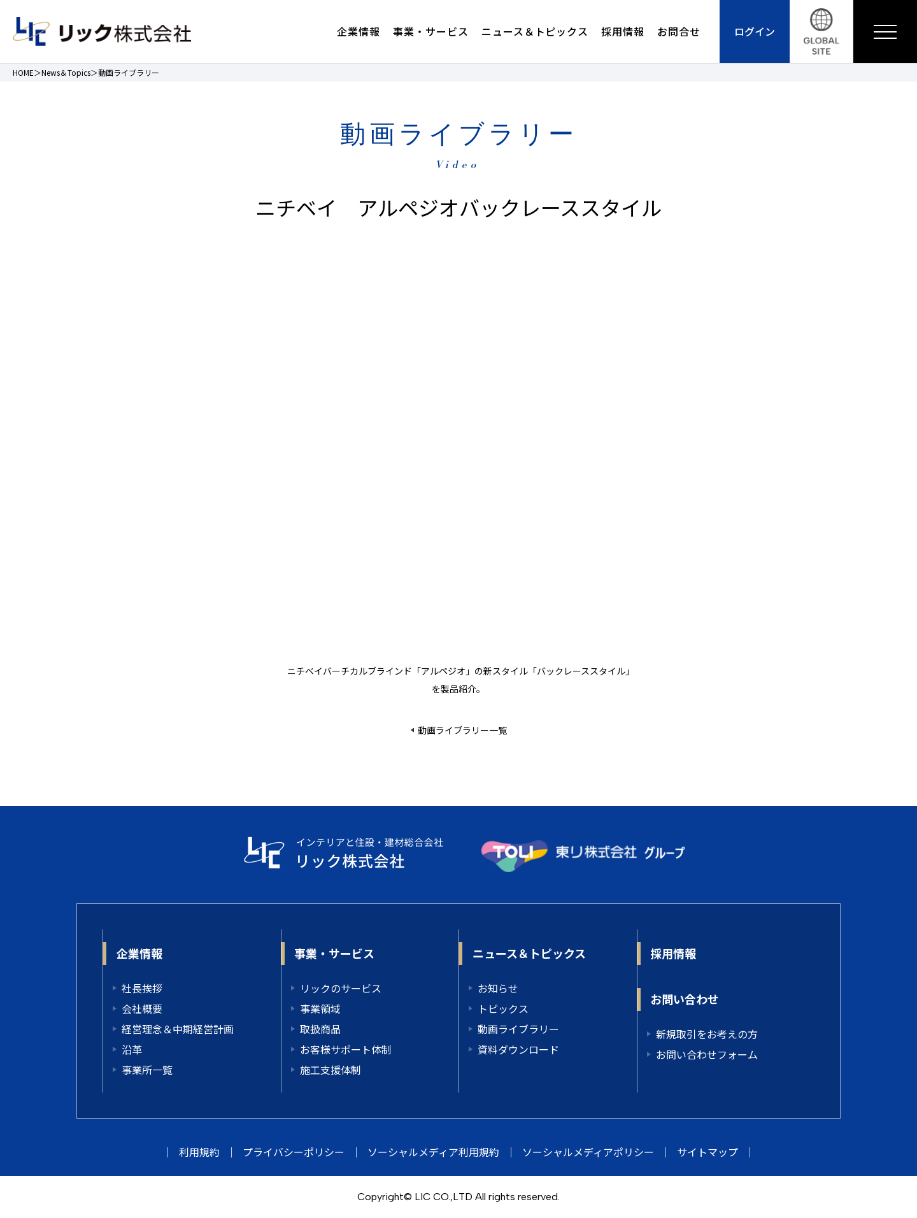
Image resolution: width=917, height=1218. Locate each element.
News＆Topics (65, 72)
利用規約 (199, 1151)
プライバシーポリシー (294, 1151)
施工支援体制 (330, 1069)
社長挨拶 (142, 988)
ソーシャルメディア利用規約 (433, 1151)
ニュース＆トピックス (535, 31)
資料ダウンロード (518, 1049)
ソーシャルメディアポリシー (588, 1151)
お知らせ (498, 988)
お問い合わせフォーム (707, 1054)
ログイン (754, 31)
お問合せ (678, 31)
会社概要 (142, 1008)
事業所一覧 (147, 1069)
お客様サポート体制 (346, 1049)
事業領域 (320, 1008)
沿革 (132, 1049)
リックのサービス (340, 988)
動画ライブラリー (518, 1028)
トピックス (503, 1008)
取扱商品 (320, 1028)
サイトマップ (707, 1151)
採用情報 (622, 31)
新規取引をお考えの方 (707, 1034)
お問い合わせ (684, 999)
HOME (23, 72)
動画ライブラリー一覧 (462, 730)
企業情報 (358, 31)
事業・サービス (431, 31)
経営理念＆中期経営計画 (178, 1028)
